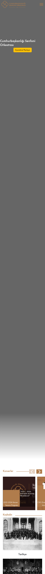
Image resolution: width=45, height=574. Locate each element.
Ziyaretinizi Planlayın (22, 50)
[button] (39, 472)
